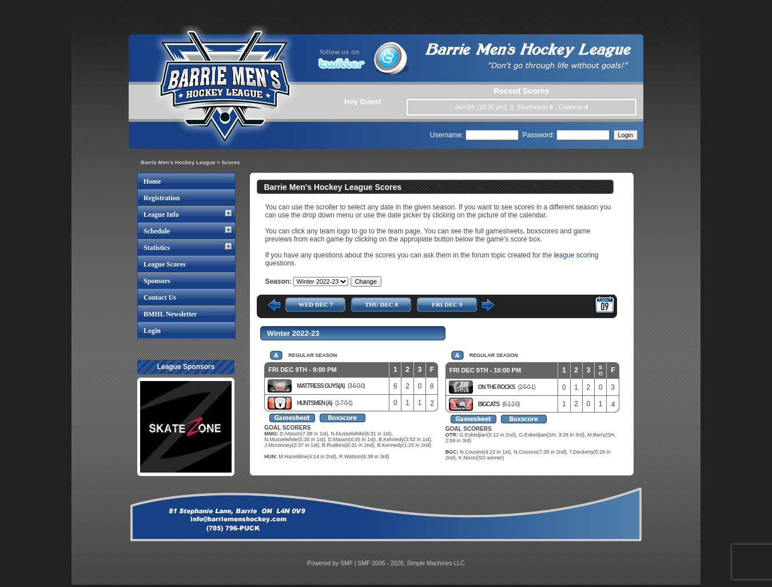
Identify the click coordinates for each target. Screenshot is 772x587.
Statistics (157, 248)
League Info (161, 215)
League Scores (164, 264)
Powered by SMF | (332, 563)
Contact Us (160, 298)
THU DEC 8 (381, 304)
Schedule (157, 231)
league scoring (576, 255)
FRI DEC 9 (447, 304)
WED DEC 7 (316, 304)
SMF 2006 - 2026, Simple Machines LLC (411, 563)
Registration (162, 198)
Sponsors (157, 281)
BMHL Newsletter (170, 314)
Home (152, 181)
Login (152, 331)
